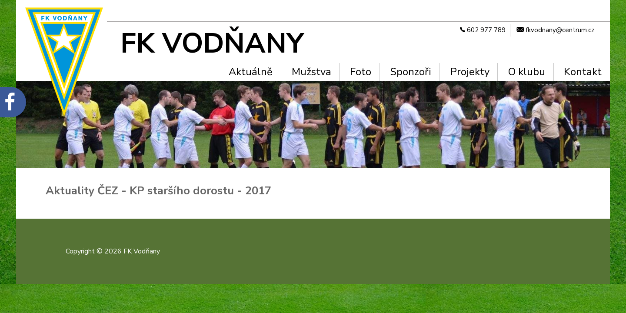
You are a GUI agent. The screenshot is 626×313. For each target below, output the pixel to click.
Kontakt (583, 72)
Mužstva (311, 72)
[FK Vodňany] (228, 43)
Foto (360, 72)
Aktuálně (251, 72)
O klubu (526, 72)
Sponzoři (410, 72)
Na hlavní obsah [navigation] (4, 14)
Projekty (469, 72)
